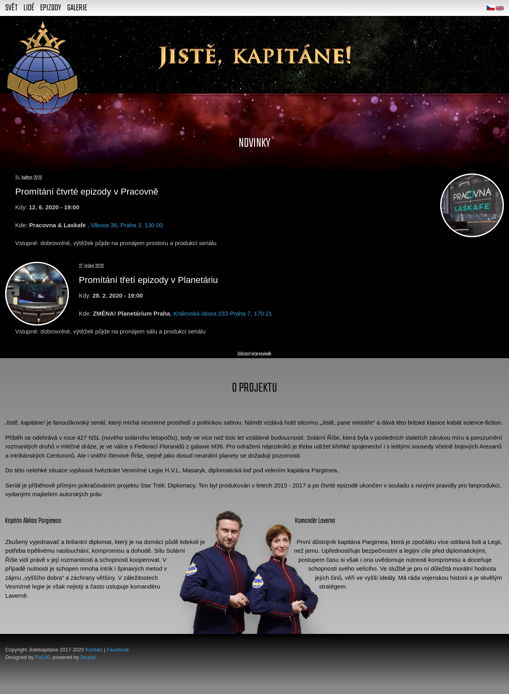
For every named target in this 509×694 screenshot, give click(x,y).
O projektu (254, 388)
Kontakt (94, 650)
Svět (11, 8)
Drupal (88, 657)
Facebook (118, 650)
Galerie (77, 8)
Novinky (254, 143)
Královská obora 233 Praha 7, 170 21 (222, 313)
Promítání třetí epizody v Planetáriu (148, 280)
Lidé (28, 8)
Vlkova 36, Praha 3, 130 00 (127, 225)
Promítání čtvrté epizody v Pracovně (86, 192)
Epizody (50, 8)
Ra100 (42, 657)
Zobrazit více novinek (254, 354)
